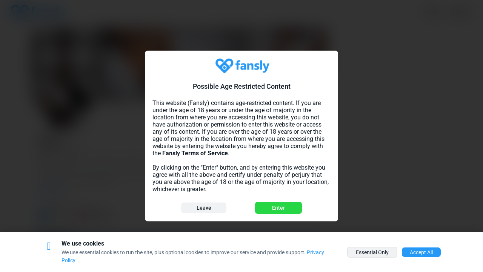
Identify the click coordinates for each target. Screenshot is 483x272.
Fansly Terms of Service (195, 153)
